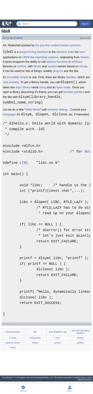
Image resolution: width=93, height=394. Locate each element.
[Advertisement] (46, 10)
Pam (58, 338)
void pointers (11, 82)
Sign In (85, 23)
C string (12, 338)
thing (6, 38)
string (42, 87)
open (59, 87)
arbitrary (77, 61)
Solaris (84, 57)
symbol (52, 66)
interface (42, 52)
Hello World (33, 109)
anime (13, 347)
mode (67, 87)
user (82, 52)
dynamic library (13, 342)
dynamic (53, 109)
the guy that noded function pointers (57, 45)
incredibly (13, 77)
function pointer (13, 332)
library (37, 66)
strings (83, 66)
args (18, 87)
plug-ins (58, 70)
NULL (89, 151)
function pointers (73, 91)
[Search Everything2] (46, 23)
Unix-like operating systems (80, 331)
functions (62, 61)
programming (27, 52)
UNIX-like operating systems (40, 57)
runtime (21, 66)
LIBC (24, 163)
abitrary (51, 61)
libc (35, 332)
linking (63, 109)
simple (24, 77)
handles (71, 77)
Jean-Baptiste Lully (58, 332)
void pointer (35, 338)
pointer (57, 342)
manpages (9, 114)
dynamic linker (65, 52)
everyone (18, 38)
